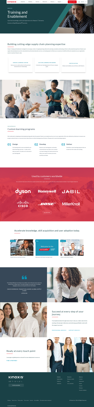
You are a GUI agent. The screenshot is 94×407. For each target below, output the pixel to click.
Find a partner (12, 360)
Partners (81, 388)
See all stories (47, 212)
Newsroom (81, 381)
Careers (80, 385)
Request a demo (72, 1)
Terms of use (14, 400)
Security (31, 400)
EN (83, 1)
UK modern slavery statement (45, 400)
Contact (81, 379)
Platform (59, 381)
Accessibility (36, 400)
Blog (68, 381)
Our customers (70, 383)
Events (80, 383)
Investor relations (82, 390)
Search (85, 2)
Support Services (74, 330)
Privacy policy (20, 400)
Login (79, 1)
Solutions (30, 1)
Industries (23, 1)
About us (52, 1)
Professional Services (59, 330)
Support (59, 1)
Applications (59, 379)
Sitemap (9, 400)
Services (37, 1)
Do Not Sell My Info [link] (12, 405)
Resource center (70, 379)
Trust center (26, 400)
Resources (45, 1)
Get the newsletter (16, 385)
